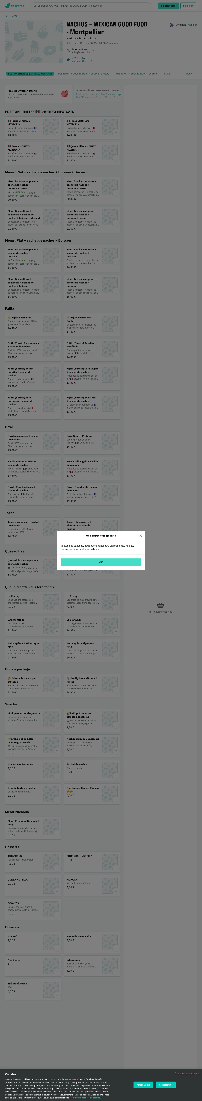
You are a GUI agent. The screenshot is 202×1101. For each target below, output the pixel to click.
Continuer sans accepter (187, 1073)
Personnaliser (143, 1085)
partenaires (74, 1079)
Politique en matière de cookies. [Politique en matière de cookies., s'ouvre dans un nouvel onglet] (85, 1097)
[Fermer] (141, 536)
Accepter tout (165, 1085)
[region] (101, 1085)
